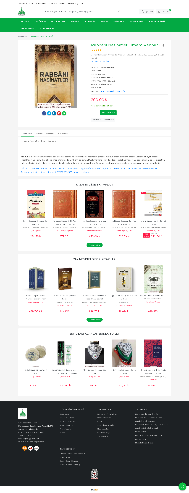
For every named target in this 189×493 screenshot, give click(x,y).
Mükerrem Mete (81, 172)
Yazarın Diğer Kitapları (94, 184)
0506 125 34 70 (38, 432)
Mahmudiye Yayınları (65, 231)
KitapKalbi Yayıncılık (94, 231)
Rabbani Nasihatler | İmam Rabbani (38, 172)
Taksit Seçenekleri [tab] (45, 134)
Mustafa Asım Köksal (65, 302)
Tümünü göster (95, 245)
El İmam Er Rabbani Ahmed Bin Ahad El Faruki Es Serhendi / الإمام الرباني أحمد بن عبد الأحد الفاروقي (66, 168)
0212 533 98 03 (24, 432)
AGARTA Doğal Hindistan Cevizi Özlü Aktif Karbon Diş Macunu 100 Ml (65, 373)
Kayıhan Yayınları (153, 231)
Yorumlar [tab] (63, 134)
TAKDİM (153, 380)
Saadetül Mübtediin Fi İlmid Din (153, 296)
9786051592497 (64, 172)
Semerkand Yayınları (148, 168)
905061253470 (25, 435)
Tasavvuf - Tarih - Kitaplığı (112, 91)
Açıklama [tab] (27, 134)
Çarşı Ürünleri (35, 377)
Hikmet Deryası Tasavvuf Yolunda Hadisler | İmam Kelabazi (35, 299)
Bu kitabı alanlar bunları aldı (94, 333)
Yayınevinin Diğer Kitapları (94, 259)
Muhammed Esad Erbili (153, 299)
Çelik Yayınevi (36, 231)
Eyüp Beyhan (124, 302)
